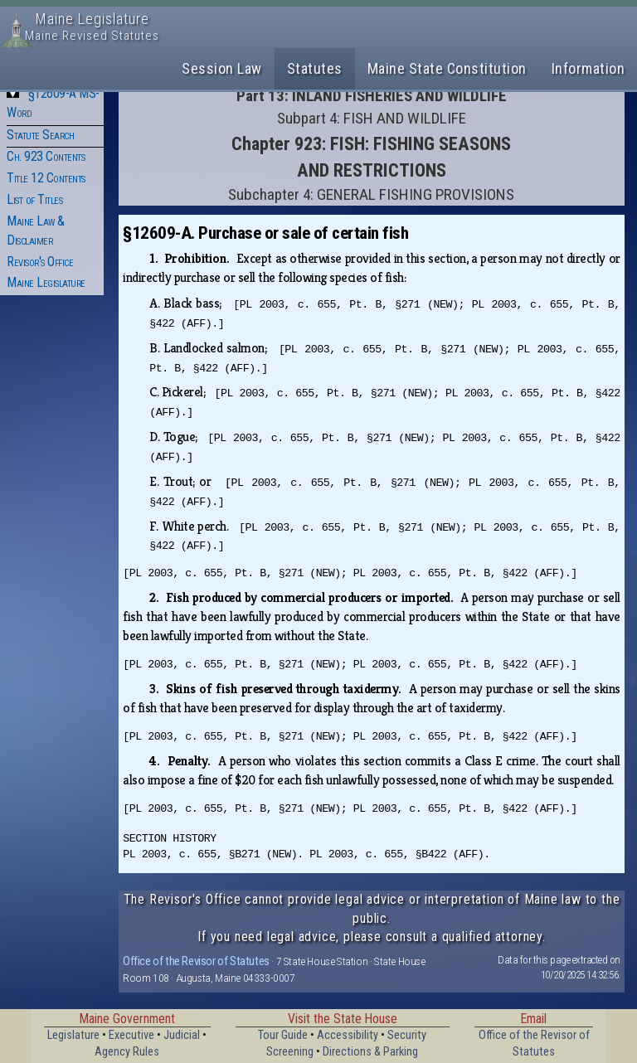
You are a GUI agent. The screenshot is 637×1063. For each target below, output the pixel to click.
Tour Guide (283, 1035)
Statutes (315, 68)
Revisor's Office (40, 261)
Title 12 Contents (46, 178)
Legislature (73, 1035)
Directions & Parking (370, 1052)
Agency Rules (127, 1052)
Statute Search (40, 135)
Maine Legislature (46, 282)
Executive (131, 1035)
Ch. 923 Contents (46, 156)
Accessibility (347, 1035)
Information (588, 68)
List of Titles (34, 199)
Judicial (181, 1035)
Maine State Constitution (447, 68)
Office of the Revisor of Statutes (196, 961)
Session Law (222, 68)
